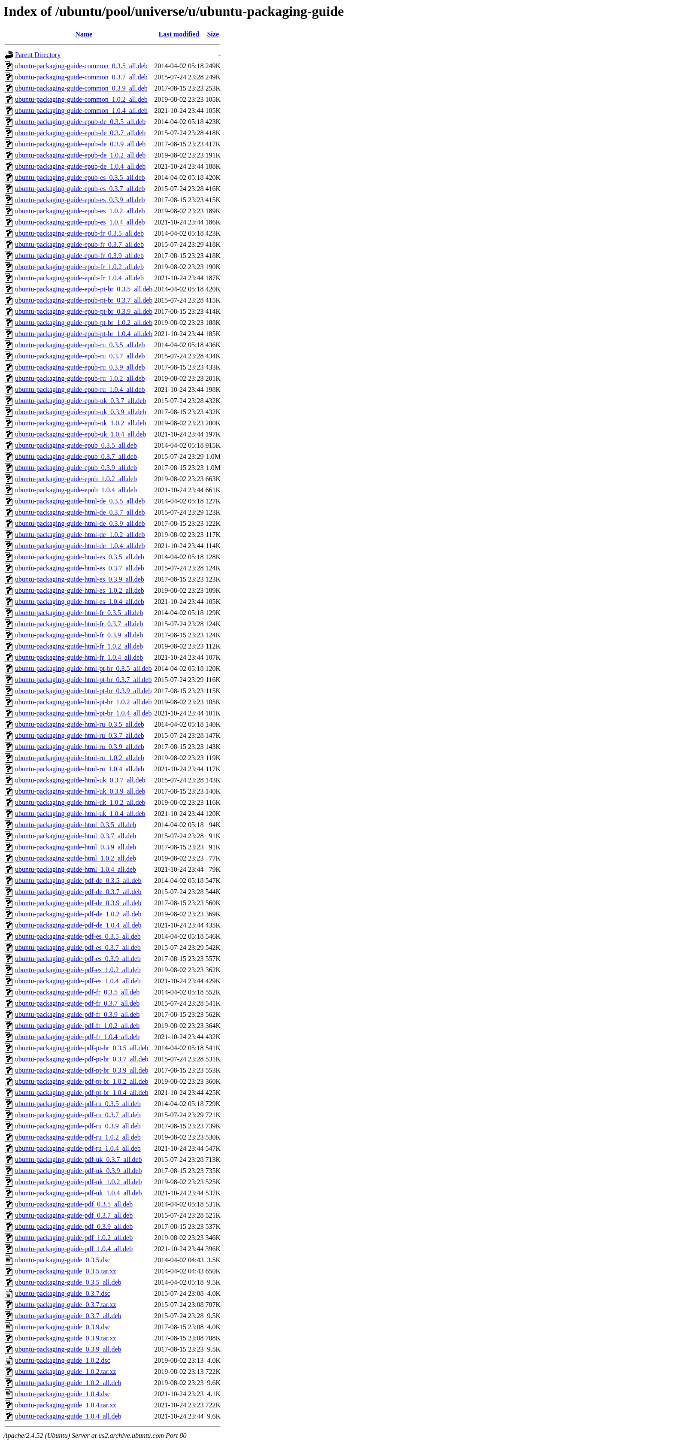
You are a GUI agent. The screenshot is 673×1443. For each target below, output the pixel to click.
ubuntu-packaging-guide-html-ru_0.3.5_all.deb (79, 724)
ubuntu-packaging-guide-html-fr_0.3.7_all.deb (79, 624)
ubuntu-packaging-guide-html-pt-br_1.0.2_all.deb (83, 702)
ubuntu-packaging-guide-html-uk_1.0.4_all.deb (80, 813)
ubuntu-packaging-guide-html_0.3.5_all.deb (75, 824)
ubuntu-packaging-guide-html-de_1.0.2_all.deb (80, 534)
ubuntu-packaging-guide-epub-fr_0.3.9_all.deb (79, 255)
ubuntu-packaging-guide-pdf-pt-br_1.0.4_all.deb (82, 1092)
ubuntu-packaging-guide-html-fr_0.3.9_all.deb (79, 635)
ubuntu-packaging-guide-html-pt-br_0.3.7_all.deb (83, 679)
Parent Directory (38, 54)
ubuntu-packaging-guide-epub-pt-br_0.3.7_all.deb (83, 300)
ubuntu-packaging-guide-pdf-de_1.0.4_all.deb (78, 925)
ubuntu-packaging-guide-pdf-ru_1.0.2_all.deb (78, 1137)
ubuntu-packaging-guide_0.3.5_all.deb (68, 1282)
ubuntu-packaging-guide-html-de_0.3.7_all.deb (80, 512)
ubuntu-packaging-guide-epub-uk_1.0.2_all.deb (80, 423)
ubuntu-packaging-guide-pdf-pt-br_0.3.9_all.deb (82, 1070)
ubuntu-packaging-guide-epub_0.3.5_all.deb (76, 445)
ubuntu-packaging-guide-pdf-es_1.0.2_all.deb (78, 969)
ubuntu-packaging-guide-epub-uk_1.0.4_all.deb (80, 434)
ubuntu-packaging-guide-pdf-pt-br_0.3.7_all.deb (82, 1059)
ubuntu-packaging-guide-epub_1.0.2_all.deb (76, 478)
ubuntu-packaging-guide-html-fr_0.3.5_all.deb (79, 612)
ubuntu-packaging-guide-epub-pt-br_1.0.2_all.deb (83, 322)
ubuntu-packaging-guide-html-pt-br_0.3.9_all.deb (83, 690)
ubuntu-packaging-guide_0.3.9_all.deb (68, 1349)
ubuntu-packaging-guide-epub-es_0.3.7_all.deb (80, 188)
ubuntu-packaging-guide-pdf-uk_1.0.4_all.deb (78, 1193)
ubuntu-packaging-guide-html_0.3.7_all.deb (75, 836)
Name (83, 34)
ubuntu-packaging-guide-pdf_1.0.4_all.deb (74, 1248)
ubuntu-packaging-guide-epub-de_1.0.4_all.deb (80, 166)
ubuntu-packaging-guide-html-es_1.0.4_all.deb (79, 601)
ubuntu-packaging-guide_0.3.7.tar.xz (65, 1304)
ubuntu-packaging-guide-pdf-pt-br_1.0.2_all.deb (82, 1081)
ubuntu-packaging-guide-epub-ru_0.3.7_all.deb (80, 356)
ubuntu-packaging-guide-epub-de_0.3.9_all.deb (80, 144)
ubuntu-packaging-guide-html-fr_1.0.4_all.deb (79, 657)
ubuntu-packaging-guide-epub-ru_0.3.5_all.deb (80, 345)
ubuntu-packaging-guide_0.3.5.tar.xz (65, 1271)
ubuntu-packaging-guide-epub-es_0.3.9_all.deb (80, 199)
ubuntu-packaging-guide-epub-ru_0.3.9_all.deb (80, 367)
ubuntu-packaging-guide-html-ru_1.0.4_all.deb (79, 769)
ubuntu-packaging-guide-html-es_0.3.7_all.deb (79, 568)
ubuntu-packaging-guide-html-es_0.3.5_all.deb (79, 557)
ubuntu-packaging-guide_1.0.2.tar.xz (65, 1371)
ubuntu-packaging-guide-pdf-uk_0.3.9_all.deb (78, 1170)
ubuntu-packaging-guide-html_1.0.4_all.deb (75, 869)
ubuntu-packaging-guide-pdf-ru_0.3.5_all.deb (78, 1103)
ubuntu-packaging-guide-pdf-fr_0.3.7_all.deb (77, 1003)
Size (213, 34)
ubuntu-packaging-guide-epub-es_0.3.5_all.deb (80, 177)
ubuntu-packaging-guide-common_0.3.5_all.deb (81, 66)
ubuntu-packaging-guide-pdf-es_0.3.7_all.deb (78, 947)
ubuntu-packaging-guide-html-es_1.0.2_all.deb (79, 590)
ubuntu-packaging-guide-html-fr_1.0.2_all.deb (79, 646)
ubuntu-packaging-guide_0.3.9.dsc (62, 1327)
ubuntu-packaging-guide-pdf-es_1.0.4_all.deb (78, 981)
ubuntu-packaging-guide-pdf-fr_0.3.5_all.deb (77, 992)
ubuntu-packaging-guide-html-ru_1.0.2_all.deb (79, 757)
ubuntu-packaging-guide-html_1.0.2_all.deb (75, 858)
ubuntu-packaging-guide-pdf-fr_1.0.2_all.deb (77, 1025)
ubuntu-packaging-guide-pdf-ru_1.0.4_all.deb (78, 1148)
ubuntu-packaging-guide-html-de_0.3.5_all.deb (80, 501)
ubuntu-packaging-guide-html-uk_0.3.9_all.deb (80, 791)
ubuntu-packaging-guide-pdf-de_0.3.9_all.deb (78, 902)
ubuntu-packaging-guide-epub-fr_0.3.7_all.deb (79, 244)
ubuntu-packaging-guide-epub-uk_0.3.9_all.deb (80, 411)
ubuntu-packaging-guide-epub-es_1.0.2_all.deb (80, 211)
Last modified (179, 34)
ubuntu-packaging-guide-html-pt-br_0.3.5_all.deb (83, 668)
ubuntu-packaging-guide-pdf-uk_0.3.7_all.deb (78, 1159)
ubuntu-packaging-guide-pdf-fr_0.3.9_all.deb (77, 1014)
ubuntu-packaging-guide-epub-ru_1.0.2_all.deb (80, 378)
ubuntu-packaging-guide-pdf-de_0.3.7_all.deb (78, 891)
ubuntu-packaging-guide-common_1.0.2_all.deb (81, 99)
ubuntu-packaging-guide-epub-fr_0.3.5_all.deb (79, 233)
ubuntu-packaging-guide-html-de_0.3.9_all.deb (80, 523)
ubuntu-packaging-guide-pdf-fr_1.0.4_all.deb (77, 1036)
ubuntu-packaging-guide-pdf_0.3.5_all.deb (74, 1204)
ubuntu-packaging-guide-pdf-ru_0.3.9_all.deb (78, 1126)
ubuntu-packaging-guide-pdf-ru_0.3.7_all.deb (78, 1115)
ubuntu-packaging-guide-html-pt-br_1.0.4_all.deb (83, 713)
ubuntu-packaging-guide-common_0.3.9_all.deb (81, 88)
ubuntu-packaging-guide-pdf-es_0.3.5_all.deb (78, 936)
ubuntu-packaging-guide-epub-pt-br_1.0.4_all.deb (83, 333)
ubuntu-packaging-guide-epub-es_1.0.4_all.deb (80, 222)
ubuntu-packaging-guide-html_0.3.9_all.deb (75, 847)
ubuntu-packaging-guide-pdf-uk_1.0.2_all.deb (78, 1181)
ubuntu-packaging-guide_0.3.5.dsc (62, 1260)
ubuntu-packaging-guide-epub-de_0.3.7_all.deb (80, 132)
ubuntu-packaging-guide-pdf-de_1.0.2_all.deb (78, 914)
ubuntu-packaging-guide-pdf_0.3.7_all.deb (74, 1215)
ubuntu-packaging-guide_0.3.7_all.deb (68, 1315)
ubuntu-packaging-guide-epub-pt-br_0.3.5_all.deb (83, 289)
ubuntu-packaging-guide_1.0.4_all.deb (68, 1416)
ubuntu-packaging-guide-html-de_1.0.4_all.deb (80, 545)
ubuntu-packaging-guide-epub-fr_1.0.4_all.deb (79, 278)
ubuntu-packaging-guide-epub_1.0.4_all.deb (76, 490)
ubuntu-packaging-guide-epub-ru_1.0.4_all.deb (80, 389)
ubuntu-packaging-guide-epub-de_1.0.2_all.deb (80, 155)
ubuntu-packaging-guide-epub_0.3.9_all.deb (76, 467)
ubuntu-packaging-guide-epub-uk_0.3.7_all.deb (80, 400)
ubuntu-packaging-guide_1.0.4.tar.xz (65, 1405)
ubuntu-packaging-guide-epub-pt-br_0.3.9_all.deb (83, 311)
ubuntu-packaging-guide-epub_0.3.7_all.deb (76, 456)
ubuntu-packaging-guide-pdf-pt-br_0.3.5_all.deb (82, 1048)
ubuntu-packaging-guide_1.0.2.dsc (62, 1360)
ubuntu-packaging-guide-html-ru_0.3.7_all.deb (79, 735)
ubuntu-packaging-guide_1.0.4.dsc (62, 1394)
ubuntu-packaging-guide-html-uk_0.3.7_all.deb (80, 780)
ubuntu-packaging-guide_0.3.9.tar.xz (65, 1338)
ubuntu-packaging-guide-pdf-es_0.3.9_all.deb (78, 958)
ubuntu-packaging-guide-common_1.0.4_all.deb (81, 110)
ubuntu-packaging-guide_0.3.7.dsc (62, 1293)
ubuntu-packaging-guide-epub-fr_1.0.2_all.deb (79, 266)
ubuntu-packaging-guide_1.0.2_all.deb (68, 1382)
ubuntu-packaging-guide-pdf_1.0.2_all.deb (74, 1237)
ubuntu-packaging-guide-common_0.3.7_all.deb (81, 77)
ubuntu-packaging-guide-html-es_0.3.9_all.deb (79, 579)
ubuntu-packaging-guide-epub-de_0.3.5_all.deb (80, 121)
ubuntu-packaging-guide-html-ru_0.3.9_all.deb (79, 746)
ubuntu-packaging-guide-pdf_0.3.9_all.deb (74, 1226)
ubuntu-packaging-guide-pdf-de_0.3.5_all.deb (78, 880)
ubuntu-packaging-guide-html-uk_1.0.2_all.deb (80, 802)
